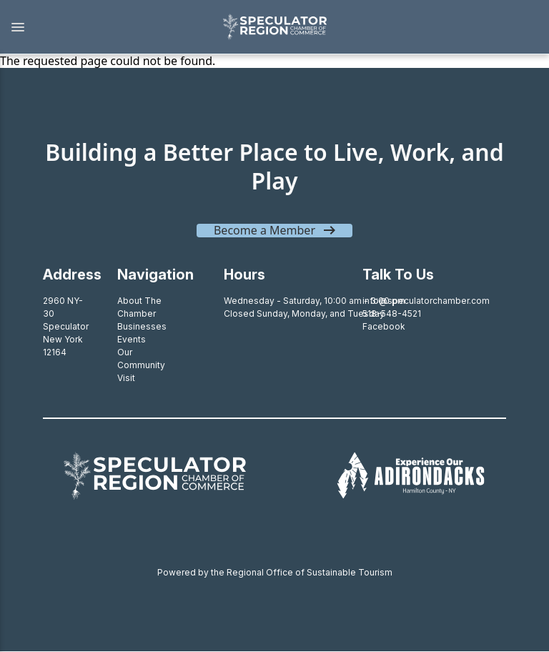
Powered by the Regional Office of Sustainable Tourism (274, 572)
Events (131, 339)
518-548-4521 (391, 313)
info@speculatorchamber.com (426, 300)
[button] (103, 27)
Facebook (383, 326)
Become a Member (264, 230)
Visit (126, 377)
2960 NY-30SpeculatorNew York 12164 (66, 326)
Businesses (142, 326)
